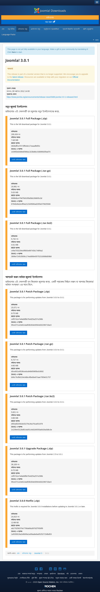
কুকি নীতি (34, 578)
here (14, 52)
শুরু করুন (50, 22)
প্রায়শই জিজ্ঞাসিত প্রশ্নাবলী (71, 29)
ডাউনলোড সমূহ (22, 29)
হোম (3, 29)
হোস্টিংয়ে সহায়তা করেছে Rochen (50, 590)
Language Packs (8, 34)
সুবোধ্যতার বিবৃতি (12, 578)
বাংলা (95, 40)
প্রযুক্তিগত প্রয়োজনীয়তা (51, 29)
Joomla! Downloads (50, 11)
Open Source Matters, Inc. (48, 582)
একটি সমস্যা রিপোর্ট (75, 578)
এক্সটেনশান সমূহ (35, 29)
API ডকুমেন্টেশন (88, 29)
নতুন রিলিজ (11, 29)
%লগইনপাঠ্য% (88, 578)
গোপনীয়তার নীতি (25, 578)
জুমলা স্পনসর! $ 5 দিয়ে (46, 578)
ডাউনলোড (50, 17)
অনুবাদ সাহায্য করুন (61, 578)
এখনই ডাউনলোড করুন (18, 160)
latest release (17, 77)
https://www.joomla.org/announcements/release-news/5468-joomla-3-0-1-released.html (42, 97)
